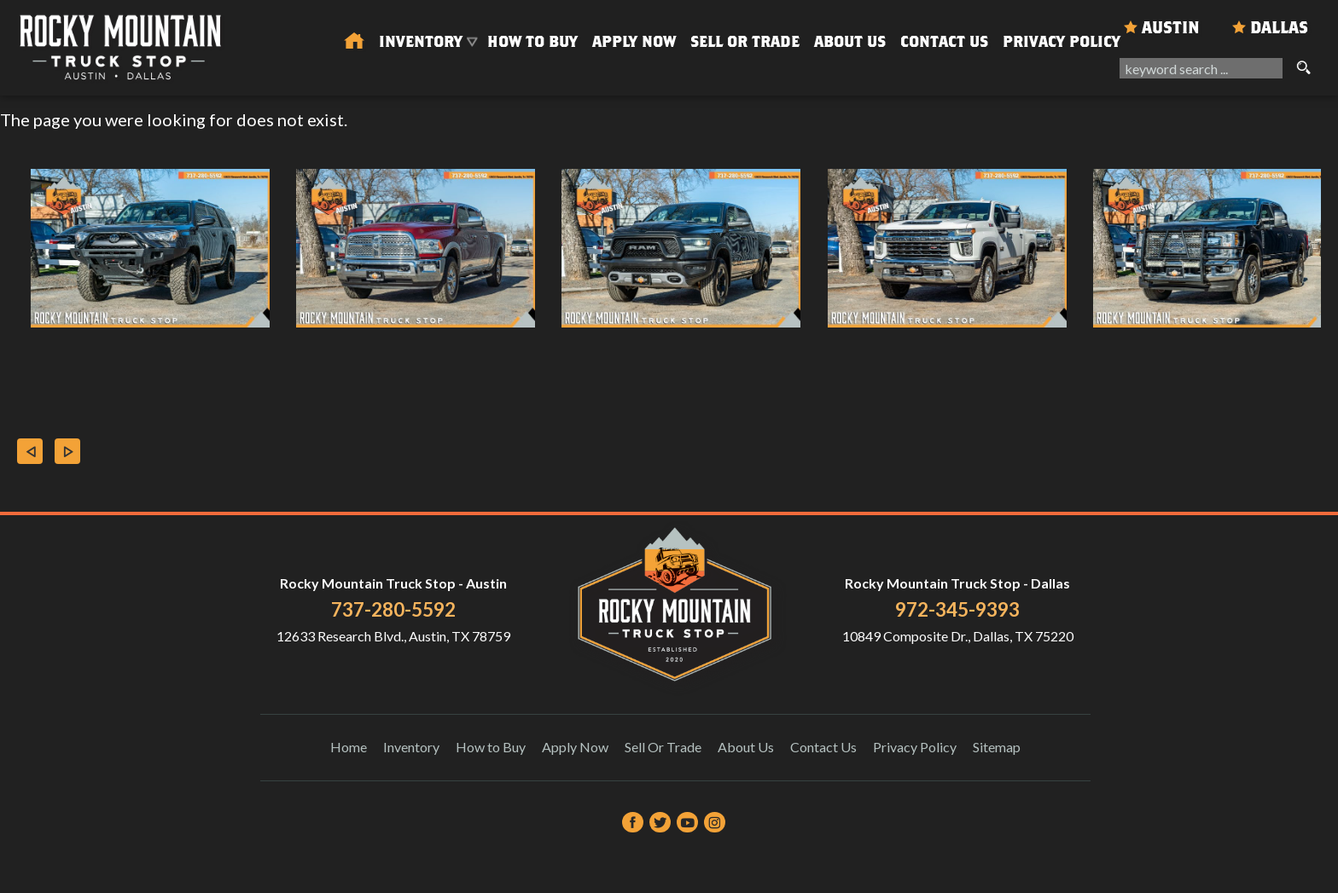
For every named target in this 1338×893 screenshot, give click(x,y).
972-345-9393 (957, 609)
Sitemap (997, 747)
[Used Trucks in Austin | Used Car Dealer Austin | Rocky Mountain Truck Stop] (354, 42)
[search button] (1303, 68)
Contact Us (823, 747)
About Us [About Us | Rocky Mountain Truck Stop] (850, 41)
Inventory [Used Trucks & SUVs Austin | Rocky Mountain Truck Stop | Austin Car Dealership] (420, 41)
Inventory (411, 747)
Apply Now (575, 747)
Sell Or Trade (745, 41)
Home (348, 747)
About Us (746, 747)
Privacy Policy (1061, 41)
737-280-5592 (393, 609)
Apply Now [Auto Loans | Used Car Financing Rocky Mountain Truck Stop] (634, 41)
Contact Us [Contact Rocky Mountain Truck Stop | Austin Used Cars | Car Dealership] (944, 41)
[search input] (1201, 68)
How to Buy (532, 41)
